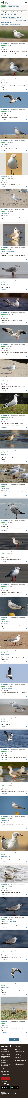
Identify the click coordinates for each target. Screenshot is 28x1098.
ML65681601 (3, 561)
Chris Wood (5, 284)
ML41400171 (3, 221)
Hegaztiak (3, 6)
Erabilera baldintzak (19, 1066)
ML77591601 (3, 289)
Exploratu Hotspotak (5, 1054)
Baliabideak (3, 1062)
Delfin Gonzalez (5, 488)
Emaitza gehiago (14, 1039)
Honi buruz (4, 1060)
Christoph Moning (6, 556)
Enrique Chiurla (5, 419)
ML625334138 (4, 696)
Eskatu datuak (18, 1057)
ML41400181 (3, 390)
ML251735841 (4, 530)
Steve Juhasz (5, 588)
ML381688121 (4, 259)
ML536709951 (4, 594)
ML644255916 (4, 861)
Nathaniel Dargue (6, 180)
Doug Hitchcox (5, 213)
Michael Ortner (5, 888)
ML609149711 (4, 322)
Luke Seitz (4, 47)
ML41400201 (3, 828)
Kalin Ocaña (5, 144)
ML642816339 (4, 894)
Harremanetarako (5, 1074)
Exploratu (4, 1049)
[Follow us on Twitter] (5, 1084)
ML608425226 (4, 759)
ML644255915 (4, 186)
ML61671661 (3, 55)
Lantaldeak (3, 1067)
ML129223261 (4, 89)
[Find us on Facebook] (2, 1084)
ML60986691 (4, 661)
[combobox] (14, 12)
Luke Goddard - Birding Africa (9, 921)
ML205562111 (4, 356)
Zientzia (17, 1049)
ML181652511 (4, 793)
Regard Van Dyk (6, 753)
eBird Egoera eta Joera (20, 1051)
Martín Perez (5, 316)
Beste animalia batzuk (6, 9)
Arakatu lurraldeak (5, 1053)
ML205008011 (4, 994)
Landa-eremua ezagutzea (20, 1060)
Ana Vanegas (5, 1025)
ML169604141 (4, 150)
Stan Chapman (5, 654)
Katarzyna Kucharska (7, 688)
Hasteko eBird (4, 1070)
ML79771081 (3, 119)
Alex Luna (4, 524)
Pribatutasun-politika (19, 1064)
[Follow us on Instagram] (8, 1084)
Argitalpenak (18, 1055)
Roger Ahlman (5, 987)
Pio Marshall (5, 454)
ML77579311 (3, 726)
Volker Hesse (5, 82)
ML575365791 (4, 927)
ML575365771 (4, 959)
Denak (14, 9)
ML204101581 (4, 1032)
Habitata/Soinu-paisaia (13, 6)
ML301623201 (4, 495)
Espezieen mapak (5, 1051)
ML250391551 (4, 427)
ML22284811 (3, 628)
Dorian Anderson (6, 621)
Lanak (2, 1068)
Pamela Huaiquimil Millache (8, 251)
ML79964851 (4, 461)
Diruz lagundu (5, 1078)
